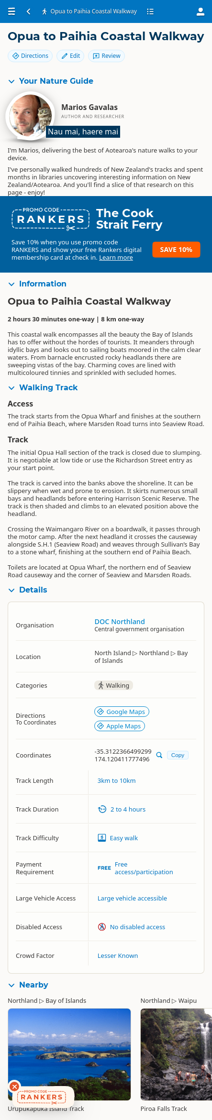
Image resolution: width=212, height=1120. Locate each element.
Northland (23, 1000)
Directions (30, 56)
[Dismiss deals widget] (14, 1086)
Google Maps (121, 711)
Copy (177, 755)
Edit (70, 56)
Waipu (188, 1000)
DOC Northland (119, 621)
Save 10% (176, 249)
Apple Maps (119, 726)
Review (106, 56)
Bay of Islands (65, 1000)
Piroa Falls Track (163, 1108)
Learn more (116, 257)
